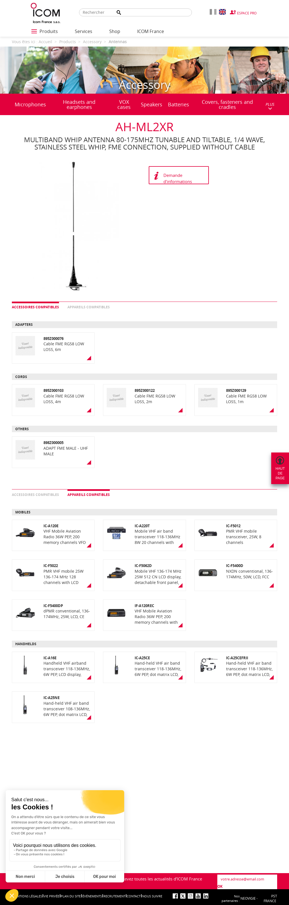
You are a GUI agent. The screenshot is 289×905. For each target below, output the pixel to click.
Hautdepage (280, 473)
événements (92, 896)
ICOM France (150, 31)
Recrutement (114, 896)
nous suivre (152, 896)
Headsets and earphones (79, 104)
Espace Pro (247, 13)
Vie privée (51, 896)
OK (220, 886)
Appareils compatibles (88, 307)
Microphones (30, 104)
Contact (134, 896)
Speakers (151, 104)
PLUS (270, 106)
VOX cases (124, 104)
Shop (114, 31)
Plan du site (71, 896)
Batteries (178, 104)
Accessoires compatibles (35, 307)
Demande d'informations (177, 178)
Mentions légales (27, 896)
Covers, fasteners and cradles (227, 104)
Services (83, 31)
